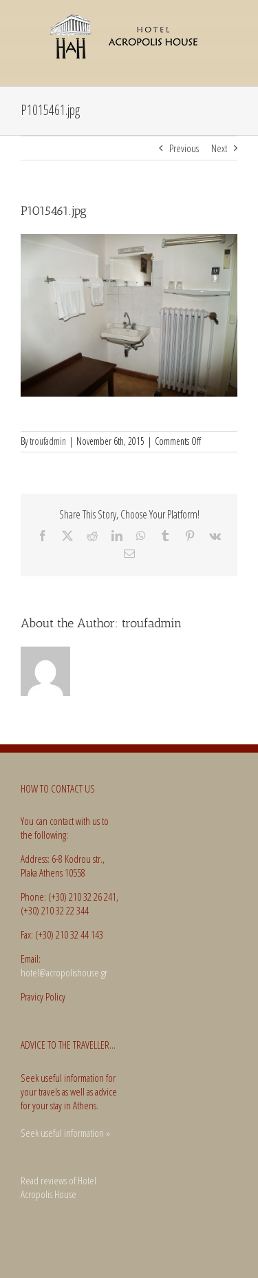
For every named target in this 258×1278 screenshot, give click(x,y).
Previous (184, 148)
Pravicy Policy (43, 996)
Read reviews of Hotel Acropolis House (58, 1187)
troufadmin (48, 441)
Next (219, 148)
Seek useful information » (65, 1133)
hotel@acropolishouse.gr (64, 972)
